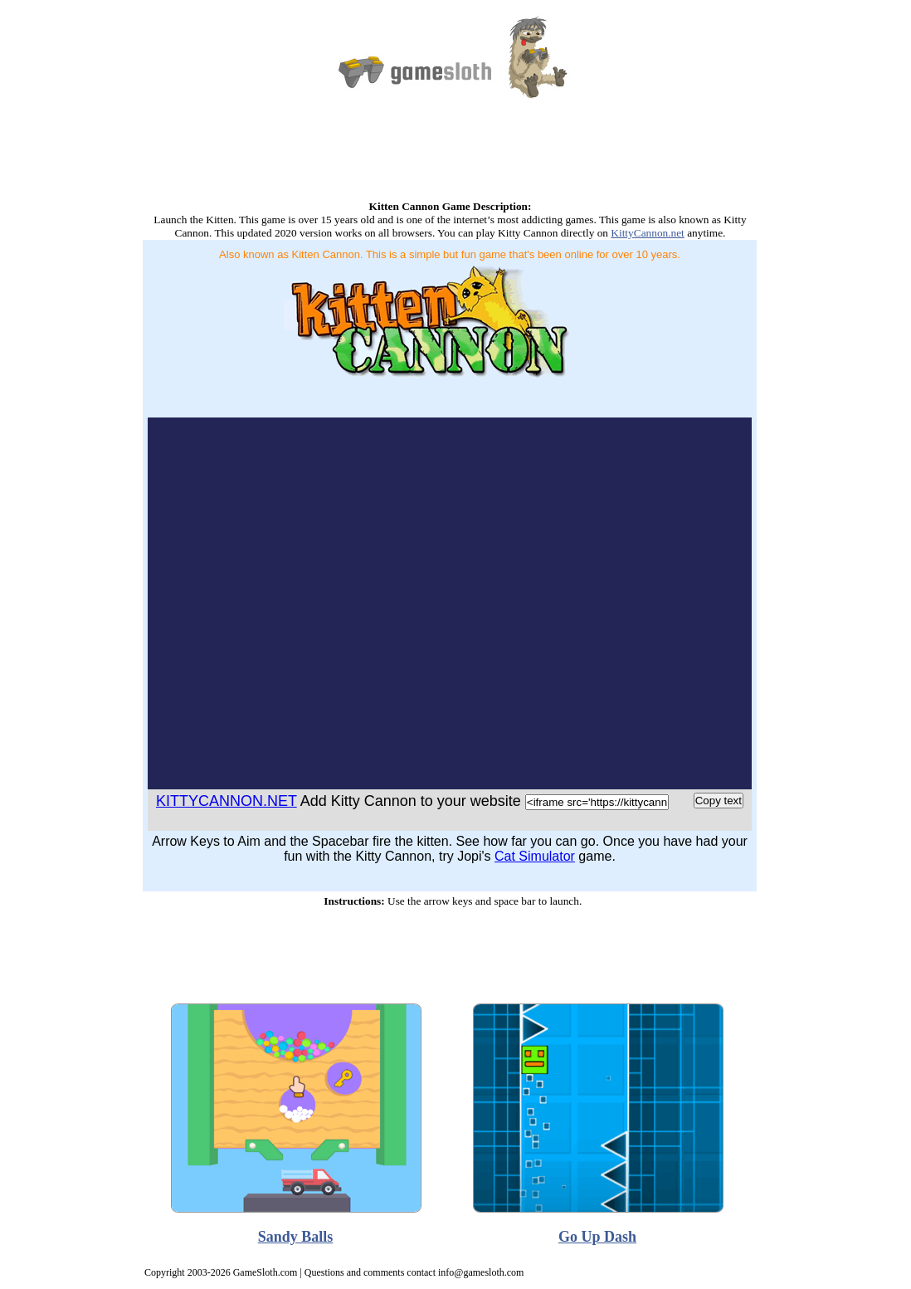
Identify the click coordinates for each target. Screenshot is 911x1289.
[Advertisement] (450, 159)
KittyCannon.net (647, 233)
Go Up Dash (597, 1236)
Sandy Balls (296, 1236)
